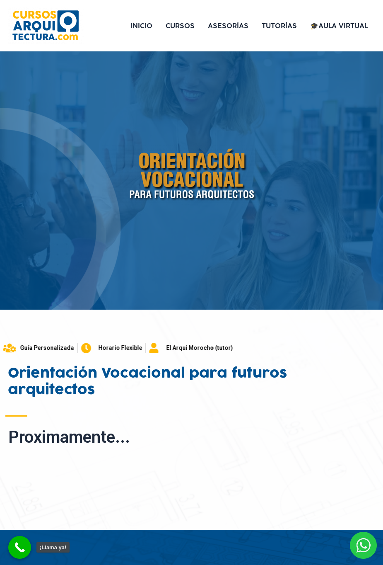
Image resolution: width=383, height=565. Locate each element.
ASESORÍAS (228, 25)
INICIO (141, 25)
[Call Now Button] (19, 547)
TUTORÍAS (279, 25)
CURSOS (180, 25)
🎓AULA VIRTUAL (339, 25)
